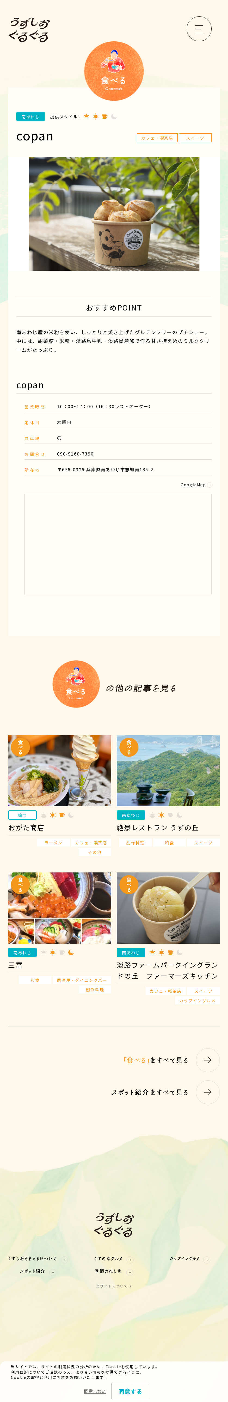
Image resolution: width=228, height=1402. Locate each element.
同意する (130, 1391)
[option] (114, 214)
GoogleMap (196, 484)
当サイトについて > (114, 1286)
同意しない (95, 1391)
